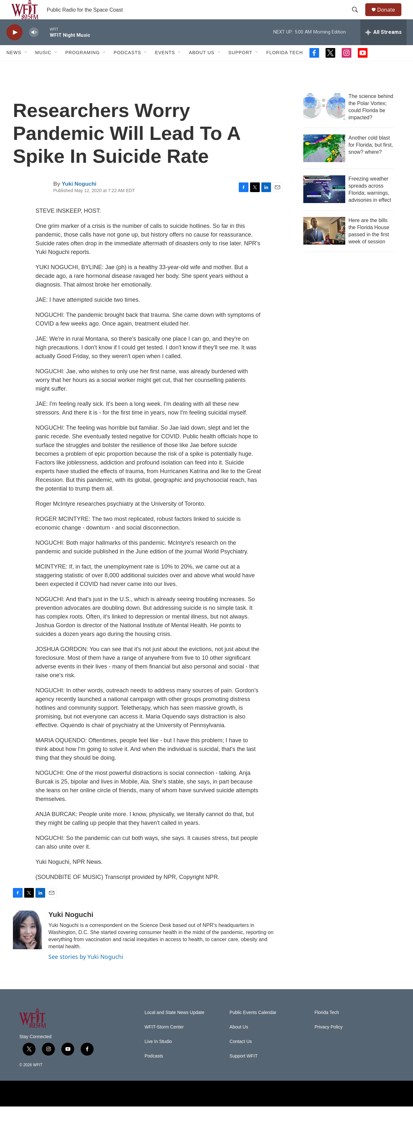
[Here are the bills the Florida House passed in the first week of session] (324, 245)
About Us (201, 67)
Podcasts (127, 67)
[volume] (33, 47)
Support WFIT (243, 1070)
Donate (390, 17)
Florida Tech (284, 67)
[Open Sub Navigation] (26, 67)
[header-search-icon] (358, 17)
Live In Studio (158, 1056)
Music (43, 67)
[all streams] (383, 47)
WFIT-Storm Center (164, 1041)
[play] (14, 47)
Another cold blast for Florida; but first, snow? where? (370, 159)
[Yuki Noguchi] (27, 944)
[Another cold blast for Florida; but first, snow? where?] (324, 163)
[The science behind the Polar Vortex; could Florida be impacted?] (324, 121)
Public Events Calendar (253, 1027)
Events (165, 67)
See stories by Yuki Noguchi (85, 971)
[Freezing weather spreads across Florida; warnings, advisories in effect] (324, 204)
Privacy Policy (329, 1041)
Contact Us (240, 1056)
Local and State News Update (174, 1027)
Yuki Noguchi (79, 198)
